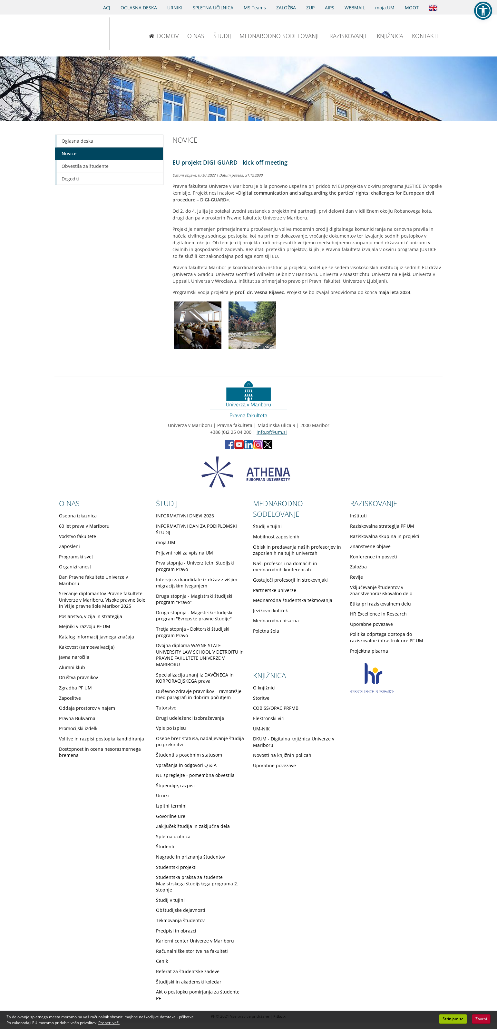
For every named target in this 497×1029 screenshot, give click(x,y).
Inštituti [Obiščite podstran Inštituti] (358, 516)
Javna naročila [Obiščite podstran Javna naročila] (74, 657)
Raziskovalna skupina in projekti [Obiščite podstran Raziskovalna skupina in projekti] (384, 536)
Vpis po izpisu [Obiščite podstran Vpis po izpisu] (171, 728)
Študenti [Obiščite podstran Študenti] (165, 846)
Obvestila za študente (85, 166)
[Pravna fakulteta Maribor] (131, 33)
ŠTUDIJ (222, 36)
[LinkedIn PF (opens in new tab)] (248, 447)
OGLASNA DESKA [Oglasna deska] (139, 8)
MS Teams (255, 8)
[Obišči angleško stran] (433, 7)
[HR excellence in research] (372, 691)
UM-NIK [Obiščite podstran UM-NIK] (261, 729)
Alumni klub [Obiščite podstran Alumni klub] (72, 667)
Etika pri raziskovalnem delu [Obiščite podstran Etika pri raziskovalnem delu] (380, 604)
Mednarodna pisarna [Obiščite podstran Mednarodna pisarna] (276, 620)
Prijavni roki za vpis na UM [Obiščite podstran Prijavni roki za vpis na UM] (184, 553)
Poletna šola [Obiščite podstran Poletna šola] (266, 631)
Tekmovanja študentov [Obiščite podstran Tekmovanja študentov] (180, 920)
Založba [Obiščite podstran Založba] (358, 567)
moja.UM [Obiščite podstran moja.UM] (165, 542)
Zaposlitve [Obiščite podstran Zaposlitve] (70, 698)
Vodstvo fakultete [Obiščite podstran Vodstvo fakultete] (77, 536)
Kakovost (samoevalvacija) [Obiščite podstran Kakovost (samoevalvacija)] (86, 647)
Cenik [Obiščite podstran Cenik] (162, 961)
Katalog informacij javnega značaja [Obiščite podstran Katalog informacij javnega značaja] (96, 637)
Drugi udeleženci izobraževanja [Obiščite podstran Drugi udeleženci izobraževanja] (190, 718)
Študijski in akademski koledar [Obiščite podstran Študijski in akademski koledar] (188, 982)
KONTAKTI (425, 36)
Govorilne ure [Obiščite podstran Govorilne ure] (170, 816)
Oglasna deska (77, 141)
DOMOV (163, 36)
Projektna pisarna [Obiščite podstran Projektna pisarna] (369, 651)
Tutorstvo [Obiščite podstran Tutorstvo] (166, 708)
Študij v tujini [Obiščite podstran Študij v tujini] (170, 900)
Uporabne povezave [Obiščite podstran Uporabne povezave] (371, 624)
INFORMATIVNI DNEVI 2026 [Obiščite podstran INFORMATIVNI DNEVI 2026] (185, 516)
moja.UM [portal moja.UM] (385, 8)
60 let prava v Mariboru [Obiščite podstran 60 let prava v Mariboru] (84, 526)
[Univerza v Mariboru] (75, 33)
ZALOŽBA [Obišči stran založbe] (286, 8)
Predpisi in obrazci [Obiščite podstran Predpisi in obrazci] (176, 931)
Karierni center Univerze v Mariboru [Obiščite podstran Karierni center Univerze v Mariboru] (195, 941)
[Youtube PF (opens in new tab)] (239, 447)
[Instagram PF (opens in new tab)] (258, 447)
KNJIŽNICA (390, 36)
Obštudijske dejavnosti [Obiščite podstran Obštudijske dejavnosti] (180, 910)
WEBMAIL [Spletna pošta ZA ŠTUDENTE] (355, 8)
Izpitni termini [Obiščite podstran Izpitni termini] (171, 806)
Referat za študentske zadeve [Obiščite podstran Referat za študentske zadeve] (187, 971)
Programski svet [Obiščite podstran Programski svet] (76, 557)
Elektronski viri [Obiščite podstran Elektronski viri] (269, 718)
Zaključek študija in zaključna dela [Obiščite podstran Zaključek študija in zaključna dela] (193, 826)
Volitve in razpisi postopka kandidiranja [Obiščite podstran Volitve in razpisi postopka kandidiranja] (101, 739)
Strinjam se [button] (453, 1019)
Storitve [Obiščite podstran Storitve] (261, 698)
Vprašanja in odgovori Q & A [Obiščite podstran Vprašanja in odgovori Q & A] (186, 765)
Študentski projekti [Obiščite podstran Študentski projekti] (176, 867)
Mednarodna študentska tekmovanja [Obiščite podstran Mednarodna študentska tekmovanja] (292, 600)
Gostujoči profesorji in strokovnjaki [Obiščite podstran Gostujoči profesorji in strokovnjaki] (290, 580)
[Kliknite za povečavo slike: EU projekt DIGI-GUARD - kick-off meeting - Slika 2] (252, 325)
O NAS (195, 36)
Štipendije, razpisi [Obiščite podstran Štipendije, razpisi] (175, 785)
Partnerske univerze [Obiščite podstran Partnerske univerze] (274, 590)
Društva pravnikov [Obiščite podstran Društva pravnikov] (78, 677)
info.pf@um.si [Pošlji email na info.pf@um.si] (272, 432)
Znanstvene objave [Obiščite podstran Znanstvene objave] (370, 546)
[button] (483, 10)
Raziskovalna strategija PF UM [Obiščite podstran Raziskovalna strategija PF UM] (382, 526)
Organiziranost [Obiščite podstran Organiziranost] (75, 567)
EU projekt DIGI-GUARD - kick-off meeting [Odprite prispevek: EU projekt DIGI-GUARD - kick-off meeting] (229, 162)
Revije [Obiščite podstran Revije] (356, 577)
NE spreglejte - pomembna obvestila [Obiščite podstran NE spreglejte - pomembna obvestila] (195, 775)
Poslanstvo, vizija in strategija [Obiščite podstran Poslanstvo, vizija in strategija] (90, 616)
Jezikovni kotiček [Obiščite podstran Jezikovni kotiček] (270, 610)
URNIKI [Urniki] (174, 8)
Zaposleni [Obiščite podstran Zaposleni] (69, 546)
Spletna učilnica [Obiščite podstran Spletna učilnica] (173, 836)
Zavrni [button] (481, 1019)
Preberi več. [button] (109, 1022)
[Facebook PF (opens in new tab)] (229, 447)
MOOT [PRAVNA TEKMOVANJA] (412, 8)
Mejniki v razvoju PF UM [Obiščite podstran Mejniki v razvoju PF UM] (84, 626)
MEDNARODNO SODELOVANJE (279, 36)
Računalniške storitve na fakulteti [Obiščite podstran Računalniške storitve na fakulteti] (192, 951)
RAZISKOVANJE (348, 36)
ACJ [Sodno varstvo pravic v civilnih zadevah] (106, 8)
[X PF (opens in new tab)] (267, 447)
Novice (69, 153)
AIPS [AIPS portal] (329, 8)
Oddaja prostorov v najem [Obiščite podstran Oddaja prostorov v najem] (87, 708)
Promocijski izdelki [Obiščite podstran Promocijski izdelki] (79, 728)
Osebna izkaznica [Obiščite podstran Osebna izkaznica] (78, 516)
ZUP (310, 8)
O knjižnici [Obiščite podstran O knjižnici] (264, 688)
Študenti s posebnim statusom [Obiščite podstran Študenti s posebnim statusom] (189, 755)
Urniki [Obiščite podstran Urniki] (162, 795)
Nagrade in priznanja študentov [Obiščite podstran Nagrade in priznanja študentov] (190, 857)
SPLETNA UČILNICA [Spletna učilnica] (213, 8)
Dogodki (70, 179)
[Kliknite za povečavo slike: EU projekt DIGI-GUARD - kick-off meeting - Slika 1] (197, 325)
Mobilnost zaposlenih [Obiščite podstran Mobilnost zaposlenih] (276, 537)
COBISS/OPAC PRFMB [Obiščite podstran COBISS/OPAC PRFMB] (275, 708)
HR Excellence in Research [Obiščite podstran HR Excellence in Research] (378, 614)
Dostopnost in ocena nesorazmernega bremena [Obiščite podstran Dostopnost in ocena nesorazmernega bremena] (100, 752)
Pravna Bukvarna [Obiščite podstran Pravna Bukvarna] (77, 718)
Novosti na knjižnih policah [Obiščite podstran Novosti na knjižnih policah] (282, 755)
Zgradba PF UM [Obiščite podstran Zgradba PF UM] (75, 688)
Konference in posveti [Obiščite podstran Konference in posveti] (373, 557)
